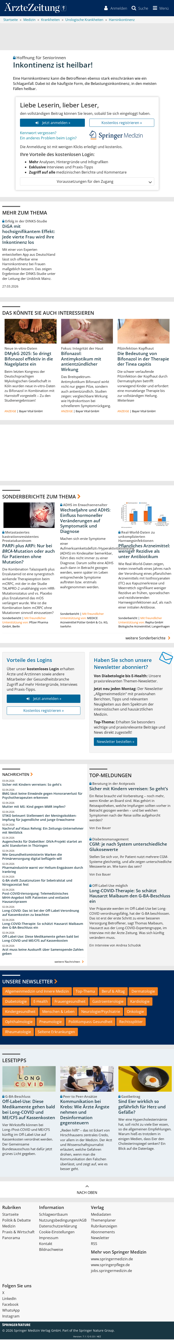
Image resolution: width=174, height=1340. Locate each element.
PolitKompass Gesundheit (90, 1022)
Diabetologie (16, 1002)
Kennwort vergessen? (38, 133)
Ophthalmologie (19, 1022)
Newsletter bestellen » (115, 742)
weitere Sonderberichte (149, 638)
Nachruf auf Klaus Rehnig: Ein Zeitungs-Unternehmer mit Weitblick (43, 831)
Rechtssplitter (131, 1022)
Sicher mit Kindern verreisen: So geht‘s (32, 785)
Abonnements (103, 1232)
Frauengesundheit (70, 1002)
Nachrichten (15, 775)
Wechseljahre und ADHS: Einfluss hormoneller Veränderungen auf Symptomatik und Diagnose (85, 521)
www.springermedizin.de (112, 1259)
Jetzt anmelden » (52, 123)
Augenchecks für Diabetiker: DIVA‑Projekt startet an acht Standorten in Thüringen (42, 844)
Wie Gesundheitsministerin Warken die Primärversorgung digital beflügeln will (32, 857)
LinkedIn (9, 1299)
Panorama (11, 1238)
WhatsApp (11, 1310)
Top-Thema (85, 992)
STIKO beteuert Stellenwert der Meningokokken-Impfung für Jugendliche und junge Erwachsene (39, 818)
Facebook (10, 1305)
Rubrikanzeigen (104, 1226)
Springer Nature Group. (97, 1331)
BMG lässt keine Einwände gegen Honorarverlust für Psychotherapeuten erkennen (42, 796)
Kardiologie (140, 1002)
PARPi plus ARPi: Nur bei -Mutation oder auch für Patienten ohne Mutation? (28, 555)
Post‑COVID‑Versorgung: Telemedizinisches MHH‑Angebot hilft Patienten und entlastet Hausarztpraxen (35, 898)
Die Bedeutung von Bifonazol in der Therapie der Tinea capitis (143, 359)
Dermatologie (143, 992)
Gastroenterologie (107, 1002)
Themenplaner (103, 1220)
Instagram (11, 1316)
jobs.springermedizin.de (111, 1271)
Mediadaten (101, 1215)
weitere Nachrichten (70, 962)
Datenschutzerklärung (58, 1226)
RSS (94, 1244)
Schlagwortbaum (53, 1215)
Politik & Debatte (16, 1220)
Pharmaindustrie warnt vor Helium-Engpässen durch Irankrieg (42, 870)
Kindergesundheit (20, 1012)
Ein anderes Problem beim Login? (48, 138)
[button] (160, 8)
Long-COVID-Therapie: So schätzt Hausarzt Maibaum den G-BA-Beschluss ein (42, 926)
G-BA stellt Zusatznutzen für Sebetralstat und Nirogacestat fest (37, 883)
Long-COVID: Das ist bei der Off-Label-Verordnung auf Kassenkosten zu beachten (40, 913)
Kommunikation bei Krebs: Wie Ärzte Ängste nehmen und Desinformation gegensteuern (84, 1113)
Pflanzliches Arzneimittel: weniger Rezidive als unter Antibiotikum (144, 552)
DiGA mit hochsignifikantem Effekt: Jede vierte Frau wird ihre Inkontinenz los (28, 235)
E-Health (40, 1002)
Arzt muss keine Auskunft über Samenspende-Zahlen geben (43, 952)
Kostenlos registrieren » (121, 123)
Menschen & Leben (58, 1012)
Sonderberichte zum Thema (39, 497)
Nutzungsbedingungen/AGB (62, 1220)
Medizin (8, 1226)
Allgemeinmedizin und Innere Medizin (37, 992)
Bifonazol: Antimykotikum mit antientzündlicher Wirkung (81, 362)
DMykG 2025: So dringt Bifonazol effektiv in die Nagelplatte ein (28, 359)
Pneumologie (50, 1022)
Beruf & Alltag (113, 992)
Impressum (48, 1238)
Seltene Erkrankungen (56, 1032)
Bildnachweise (51, 1250)
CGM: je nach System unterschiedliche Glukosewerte (128, 847)
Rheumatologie (18, 1032)
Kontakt (45, 1244)
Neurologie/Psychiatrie (100, 1012)
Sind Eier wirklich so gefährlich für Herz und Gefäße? (142, 1107)
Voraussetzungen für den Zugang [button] (104, 182)
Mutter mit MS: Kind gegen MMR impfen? (33, 807)
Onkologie (135, 1012)
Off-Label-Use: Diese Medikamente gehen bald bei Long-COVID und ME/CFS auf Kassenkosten (40, 939)
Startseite (10, 1215)
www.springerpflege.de (110, 1265)
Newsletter (100, 1238)
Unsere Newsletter (27, 982)
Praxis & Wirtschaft (18, 1232)
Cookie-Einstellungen (57, 1232)
